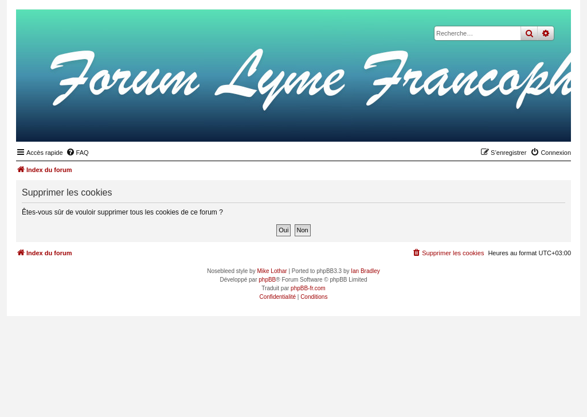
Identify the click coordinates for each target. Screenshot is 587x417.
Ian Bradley (365, 271)
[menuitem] (77, 152)
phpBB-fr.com (308, 288)
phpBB (267, 279)
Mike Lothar (272, 271)
